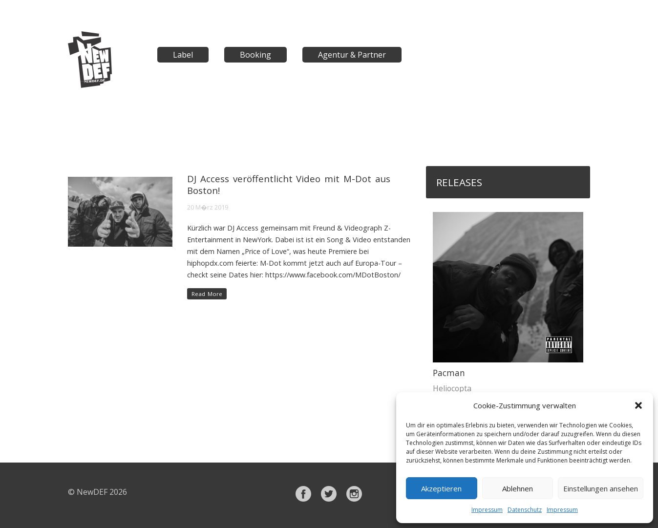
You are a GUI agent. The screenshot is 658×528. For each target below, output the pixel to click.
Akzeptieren (441, 488)
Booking (255, 54)
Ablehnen (517, 488)
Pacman (449, 373)
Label (183, 54)
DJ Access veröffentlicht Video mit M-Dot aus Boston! (288, 184)
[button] (638, 405)
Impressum (487, 510)
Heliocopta (452, 388)
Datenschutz (525, 510)
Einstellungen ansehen (600, 488)
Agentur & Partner (352, 54)
